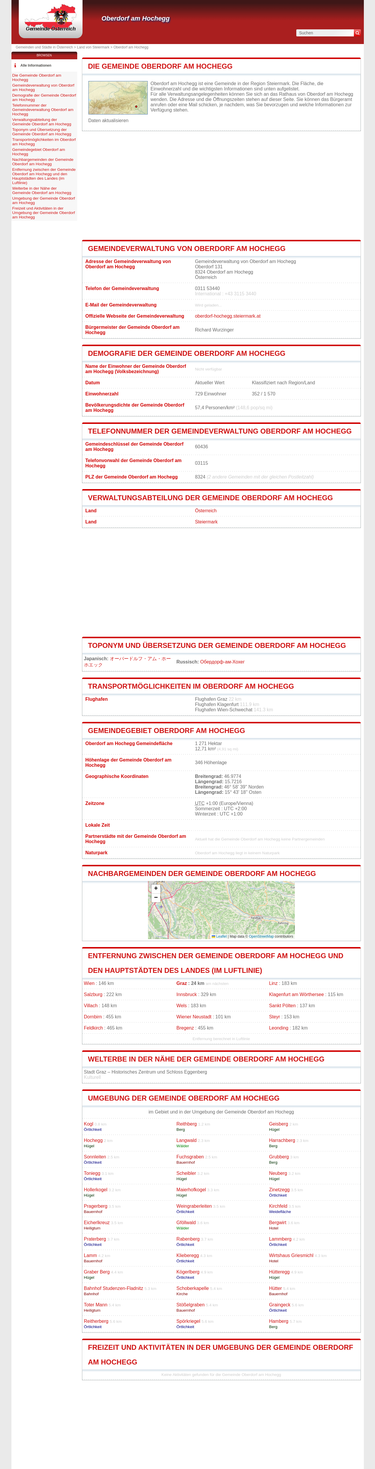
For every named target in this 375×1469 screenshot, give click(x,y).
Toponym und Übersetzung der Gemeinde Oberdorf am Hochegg (217, 645)
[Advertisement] (221, 185)
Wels (181, 1005)
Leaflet (219, 936)
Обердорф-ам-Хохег (222, 661)
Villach (91, 1005)
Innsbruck (186, 994)
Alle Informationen (36, 65)
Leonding (278, 1027)
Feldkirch (93, 1027)
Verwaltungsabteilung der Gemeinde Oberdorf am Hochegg (210, 498)
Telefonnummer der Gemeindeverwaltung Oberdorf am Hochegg (220, 431)
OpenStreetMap (261, 936)
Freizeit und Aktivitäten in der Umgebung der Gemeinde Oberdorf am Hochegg (43, 212)
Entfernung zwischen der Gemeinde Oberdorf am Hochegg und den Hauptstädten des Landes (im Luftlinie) (44, 176)
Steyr (274, 1016)
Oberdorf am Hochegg (136, 18)
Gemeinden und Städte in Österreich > (46, 47)
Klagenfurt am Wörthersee (296, 994)
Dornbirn (93, 1016)
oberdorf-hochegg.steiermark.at (227, 316)
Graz (181, 983)
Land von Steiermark (93, 47)
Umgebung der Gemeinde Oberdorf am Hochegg (184, 1098)
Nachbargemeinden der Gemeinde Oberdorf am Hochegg (202, 873)
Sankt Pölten (282, 1005)
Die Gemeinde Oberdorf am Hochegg (160, 66)
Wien (89, 983)
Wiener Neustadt (193, 1016)
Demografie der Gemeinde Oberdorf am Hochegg (186, 353)
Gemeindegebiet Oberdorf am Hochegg (166, 730)
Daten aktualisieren (108, 120)
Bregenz (185, 1027)
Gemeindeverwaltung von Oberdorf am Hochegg (187, 248)
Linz (273, 983)
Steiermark (206, 521)
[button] (156, 889)
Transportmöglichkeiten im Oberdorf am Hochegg (191, 686)
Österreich (206, 510)
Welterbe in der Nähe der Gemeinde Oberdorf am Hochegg (206, 1059)
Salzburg (93, 994)
